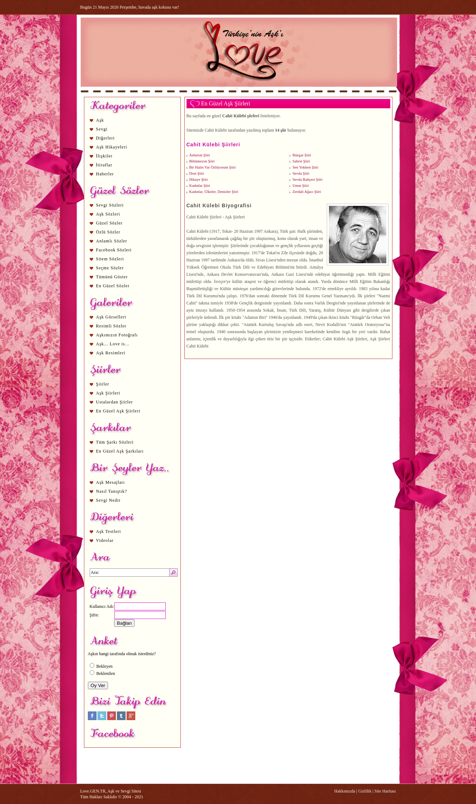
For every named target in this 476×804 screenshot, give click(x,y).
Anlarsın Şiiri (199, 155)
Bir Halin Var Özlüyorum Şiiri (212, 167)
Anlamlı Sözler (111, 240)
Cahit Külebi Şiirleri (213, 144)
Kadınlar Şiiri (199, 186)
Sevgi (102, 129)
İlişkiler (104, 156)
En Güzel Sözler (113, 285)
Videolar (105, 540)
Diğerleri (105, 138)
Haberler (105, 173)
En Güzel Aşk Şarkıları (120, 451)
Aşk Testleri (108, 531)
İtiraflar (104, 164)
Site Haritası (385, 791)
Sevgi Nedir (108, 500)
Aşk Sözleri (108, 214)
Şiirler (102, 384)
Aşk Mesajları (110, 482)
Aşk (100, 120)
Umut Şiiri (300, 186)
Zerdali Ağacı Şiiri (306, 192)
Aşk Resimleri (111, 352)
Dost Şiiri (196, 173)
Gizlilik (365, 791)
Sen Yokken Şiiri (305, 167)
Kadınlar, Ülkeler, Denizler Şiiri (214, 192)
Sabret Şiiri (301, 161)
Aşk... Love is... (112, 343)
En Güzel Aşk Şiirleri (118, 410)
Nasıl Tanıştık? (111, 491)
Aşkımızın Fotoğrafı (117, 334)
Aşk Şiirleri (108, 393)
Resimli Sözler (111, 325)
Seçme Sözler (110, 267)
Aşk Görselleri (111, 317)
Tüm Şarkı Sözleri (115, 442)
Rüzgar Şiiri (301, 155)
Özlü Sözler (108, 232)
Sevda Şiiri (300, 173)
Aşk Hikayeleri (111, 147)
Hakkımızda (344, 791)
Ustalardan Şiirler (114, 402)
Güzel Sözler (109, 223)
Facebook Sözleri (114, 249)
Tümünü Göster (112, 276)
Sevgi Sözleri (110, 205)
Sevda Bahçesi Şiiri (307, 179)
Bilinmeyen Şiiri (202, 161)
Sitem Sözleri (110, 258)
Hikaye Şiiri (198, 179)
